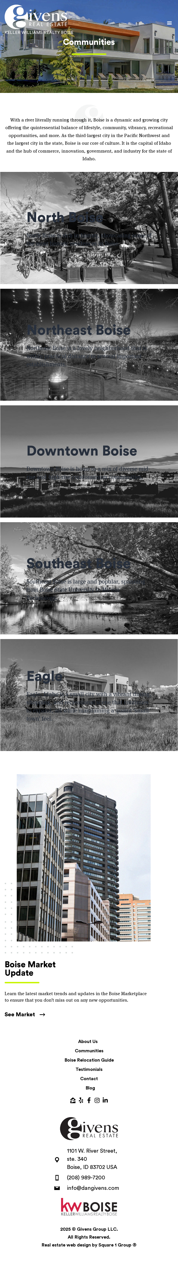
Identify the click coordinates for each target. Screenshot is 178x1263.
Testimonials (89, 1069)
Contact (89, 1078)
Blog (90, 1088)
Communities (89, 1051)
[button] (169, 22)
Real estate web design (66, 1245)
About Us (88, 1041)
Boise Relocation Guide (89, 1060)
